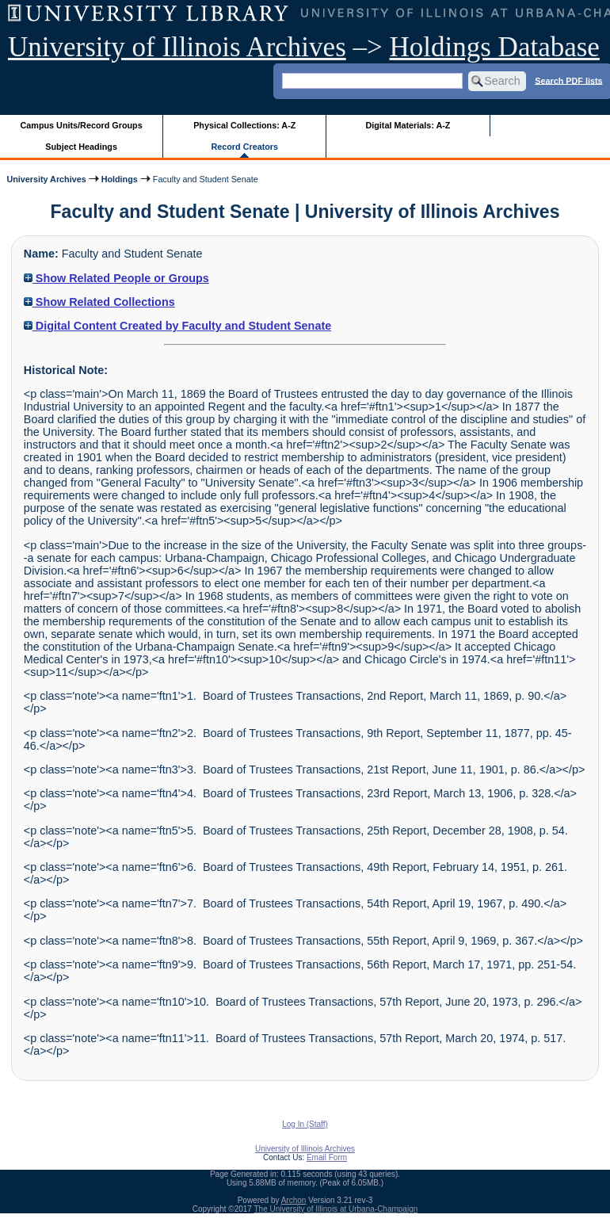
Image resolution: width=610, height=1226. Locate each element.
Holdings (119, 179)
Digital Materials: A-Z (407, 125)
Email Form (327, 1157)
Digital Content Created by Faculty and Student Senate (177, 325)
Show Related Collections (99, 302)
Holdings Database (495, 47)
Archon (294, 1200)
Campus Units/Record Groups (82, 125)
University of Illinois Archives (177, 47)
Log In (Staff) (305, 1124)
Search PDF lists (568, 80)
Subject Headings (81, 146)
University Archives (46, 179)
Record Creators (244, 146)
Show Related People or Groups (116, 278)
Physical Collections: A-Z (244, 125)
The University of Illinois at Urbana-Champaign (336, 1209)
